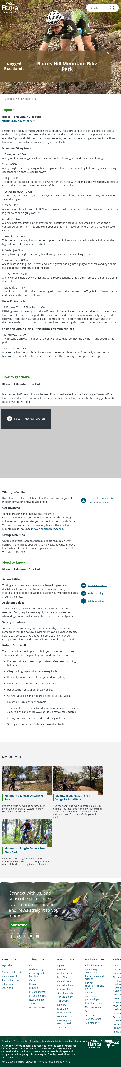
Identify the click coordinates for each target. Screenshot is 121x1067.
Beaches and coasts (11, 972)
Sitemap (115, 1040)
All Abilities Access (95, 965)
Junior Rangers (37, 991)
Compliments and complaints (45, 1040)
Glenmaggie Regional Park (20, 98)
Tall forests (7, 984)
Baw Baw (62, 969)
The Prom (62, 1027)
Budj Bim (62, 977)
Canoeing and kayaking (36, 975)
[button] (112, 8)
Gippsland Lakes (66, 993)
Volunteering (92, 1022)
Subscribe (19, 924)
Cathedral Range (66, 985)
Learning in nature (95, 1003)
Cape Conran (64, 981)
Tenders (89, 1015)
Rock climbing (36, 999)
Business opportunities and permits (94, 985)
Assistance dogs (96, 593)
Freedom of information (76, 1040)
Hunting (33, 988)
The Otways (63, 1000)
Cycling (33, 980)
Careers (89, 992)
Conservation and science (94, 977)
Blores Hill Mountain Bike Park (29, 418)
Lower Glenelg (64, 1012)
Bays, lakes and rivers (9, 967)
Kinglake (61, 1004)
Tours (32, 1003)
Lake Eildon (63, 1008)
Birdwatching (36, 969)
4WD (31, 965)
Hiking (32, 984)
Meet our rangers (94, 1007)
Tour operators (93, 1019)
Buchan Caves (64, 973)
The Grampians (65, 996)
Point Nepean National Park (64, 1022)
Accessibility (20, 1040)
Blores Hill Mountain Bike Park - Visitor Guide (101, 500)
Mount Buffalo (64, 1016)
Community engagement (91, 971)
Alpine (60, 965)
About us (6, 1040)
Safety (88, 1011)
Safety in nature (96, 600)
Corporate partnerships (92, 998)
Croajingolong (64, 989)
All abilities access (97, 585)
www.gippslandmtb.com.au (48, 529)
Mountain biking (38, 995)
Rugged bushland (10, 980)
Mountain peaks (9, 976)
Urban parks (7, 988)
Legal (95, 1040)
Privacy (12, 930)
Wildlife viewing (37, 1007)
